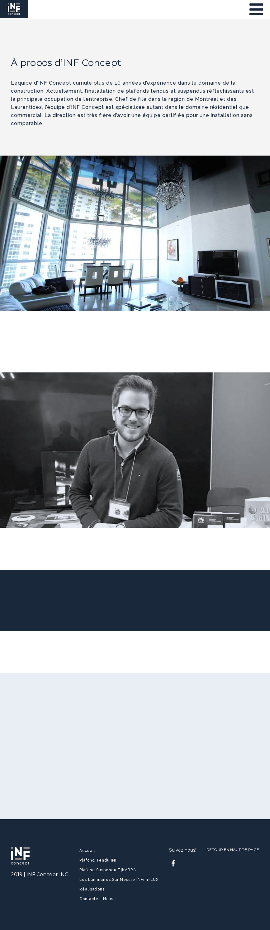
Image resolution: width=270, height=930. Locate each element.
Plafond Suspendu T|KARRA (107, 870)
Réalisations (92, 889)
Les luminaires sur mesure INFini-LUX (119, 879)
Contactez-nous (96, 899)
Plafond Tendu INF (98, 860)
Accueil (87, 850)
